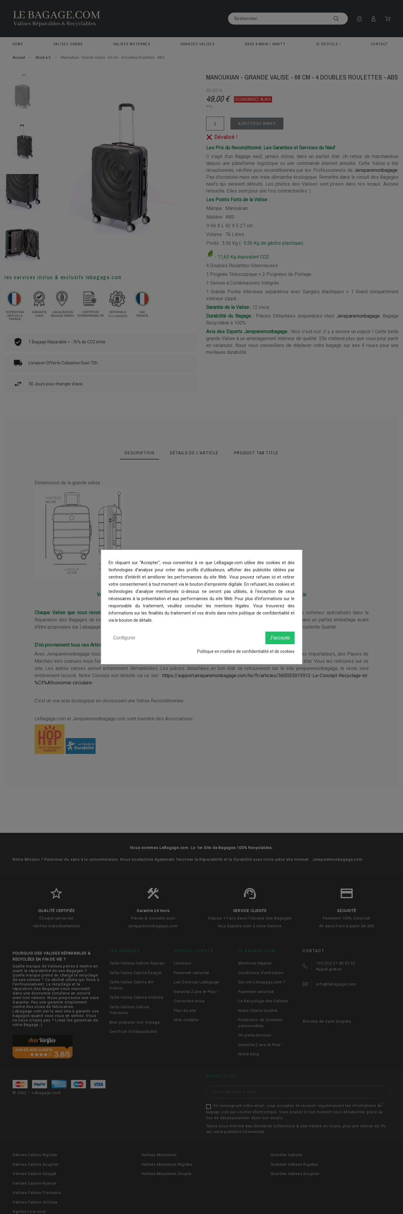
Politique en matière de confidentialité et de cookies (246, 651)
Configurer (124, 637)
